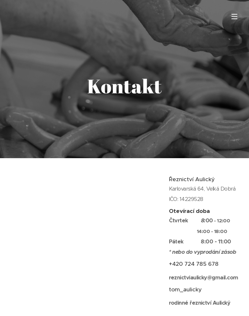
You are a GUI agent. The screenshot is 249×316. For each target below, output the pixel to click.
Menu (234, 16)
